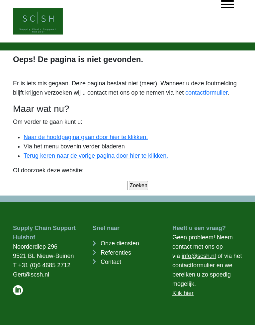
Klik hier (183, 293)
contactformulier (206, 92)
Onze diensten (120, 243)
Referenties (116, 252)
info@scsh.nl (199, 256)
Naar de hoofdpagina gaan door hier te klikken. (86, 137)
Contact (111, 262)
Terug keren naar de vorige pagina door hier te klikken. (96, 155)
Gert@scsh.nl (31, 274)
